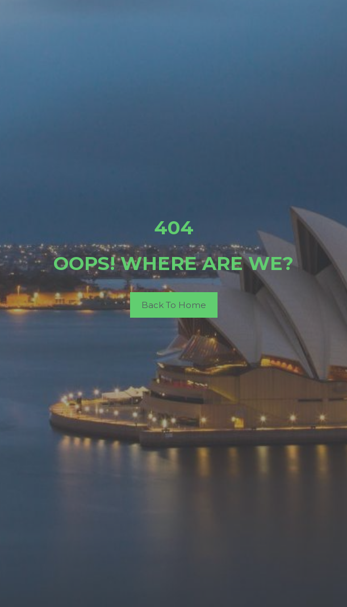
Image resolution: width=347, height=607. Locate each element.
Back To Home (173, 305)
